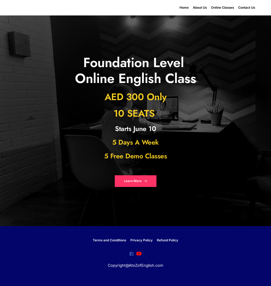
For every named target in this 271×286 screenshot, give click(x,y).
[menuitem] (184, 7)
